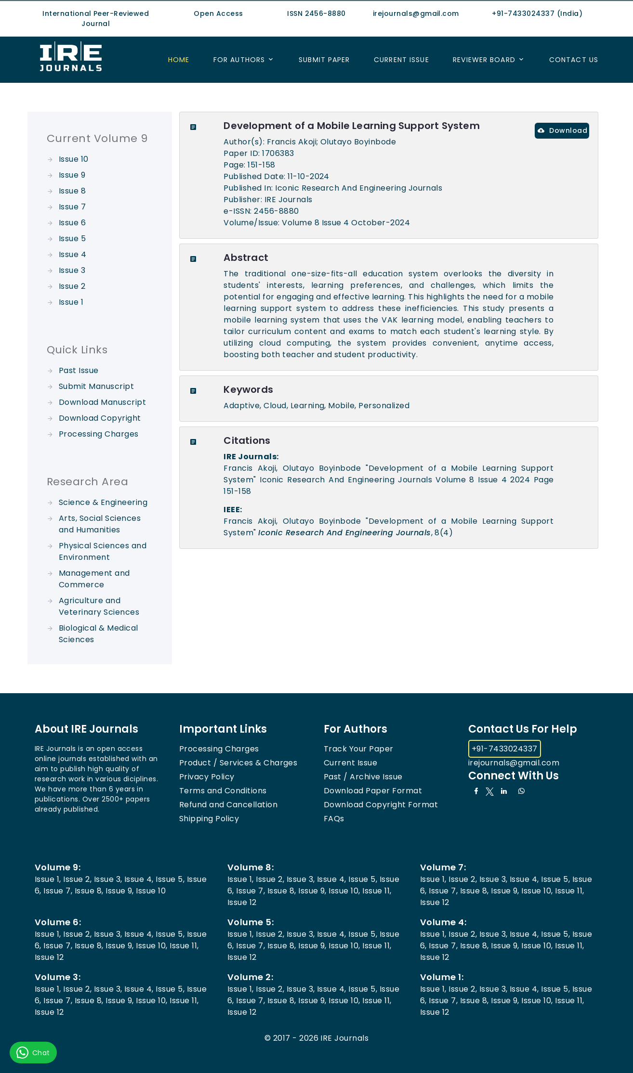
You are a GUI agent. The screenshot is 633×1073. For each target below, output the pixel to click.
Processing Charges (99, 434)
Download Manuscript (102, 402)
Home (178, 60)
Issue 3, (108, 879)
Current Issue (401, 60)
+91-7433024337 (505, 748)
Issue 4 (72, 254)
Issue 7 (72, 206)
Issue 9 (72, 175)
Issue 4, (139, 879)
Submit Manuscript (96, 386)
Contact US (573, 60)
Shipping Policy (209, 818)
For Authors (239, 60)
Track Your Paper (359, 748)
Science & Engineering (103, 502)
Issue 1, (48, 879)
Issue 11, (376, 890)
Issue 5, (170, 879)
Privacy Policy (207, 776)
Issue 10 (74, 159)
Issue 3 (72, 270)
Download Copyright (100, 418)
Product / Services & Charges (238, 762)
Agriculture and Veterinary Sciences (99, 606)
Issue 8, (89, 890)
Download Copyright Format (381, 804)
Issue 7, (57, 890)
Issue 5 (72, 238)
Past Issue (79, 370)
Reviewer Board (484, 60)
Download (562, 130)
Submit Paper (324, 60)
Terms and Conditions (223, 790)
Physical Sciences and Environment (102, 551)
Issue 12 (242, 902)
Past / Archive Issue (363, 776)
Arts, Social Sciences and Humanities (100, 524)
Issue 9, (120, 890)
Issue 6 (72, 222)
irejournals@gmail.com (513, 762)
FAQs (334, 818)
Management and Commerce (94, 579)
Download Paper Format (373, 790)
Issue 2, (77, 879)
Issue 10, (344, 890)
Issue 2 (72, 286)
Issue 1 (71, 302)
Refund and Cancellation (228, 804)
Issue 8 (72, 190)
